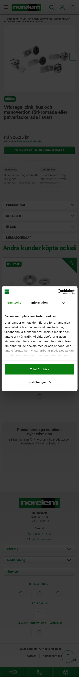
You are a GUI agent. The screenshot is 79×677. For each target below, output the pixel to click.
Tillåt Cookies (39, 369)
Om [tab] (64, 302)
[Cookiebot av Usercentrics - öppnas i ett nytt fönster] (57, 291)
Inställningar (40, 382)
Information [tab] (39, 302)
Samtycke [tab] (14, 302)
